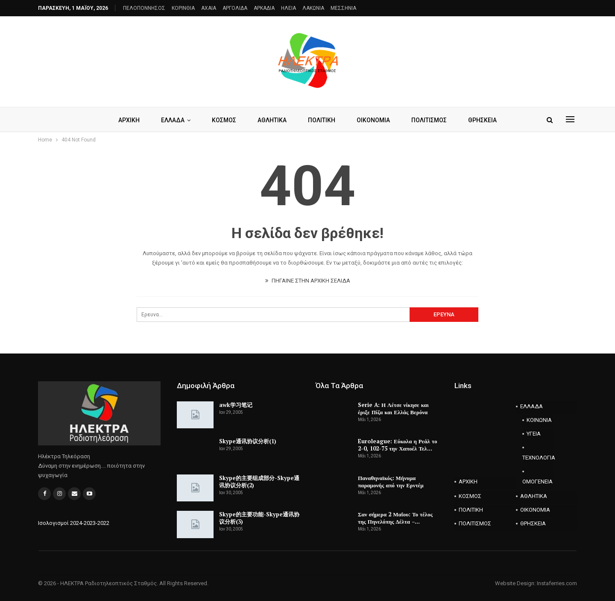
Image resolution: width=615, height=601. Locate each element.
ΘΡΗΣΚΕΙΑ (487, 120)
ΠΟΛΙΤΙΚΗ (322, 120)
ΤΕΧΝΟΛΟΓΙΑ (537, 457)
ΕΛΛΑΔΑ (170, 120)
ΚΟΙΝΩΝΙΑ (539, 420)
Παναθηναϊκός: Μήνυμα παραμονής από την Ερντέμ (391, 481)
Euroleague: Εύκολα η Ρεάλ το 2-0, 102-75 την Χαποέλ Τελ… (397, 444)
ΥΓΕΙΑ (534, 433)
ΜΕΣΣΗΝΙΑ (343, 8)
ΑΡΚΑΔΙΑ (264, 8)
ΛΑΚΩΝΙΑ (313, 8)
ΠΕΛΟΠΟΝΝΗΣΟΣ (144, 8)
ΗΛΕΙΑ (288, 8)
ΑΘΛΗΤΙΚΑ (271, 120)
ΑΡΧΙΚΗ (124, 120)
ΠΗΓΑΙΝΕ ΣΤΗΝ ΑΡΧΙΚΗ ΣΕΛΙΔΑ (307, 280)
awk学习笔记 (235, 405)
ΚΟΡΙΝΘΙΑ (183, 8)
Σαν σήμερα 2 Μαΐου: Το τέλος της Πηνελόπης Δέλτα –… (395, 517)
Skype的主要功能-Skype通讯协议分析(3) (259, 517)
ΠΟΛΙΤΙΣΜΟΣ (432, 120)
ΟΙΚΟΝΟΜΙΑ (375, 120)
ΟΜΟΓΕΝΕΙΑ (537, 481)
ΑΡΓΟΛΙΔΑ (235, 8)
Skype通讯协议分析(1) (247, 441)
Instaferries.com (557, 583)
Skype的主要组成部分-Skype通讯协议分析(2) (259, 481)
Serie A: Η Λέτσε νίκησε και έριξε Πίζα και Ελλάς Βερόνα (393, 408)
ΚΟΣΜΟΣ (222, 120)
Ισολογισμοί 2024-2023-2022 (73, 523)
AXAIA (208, 8)
